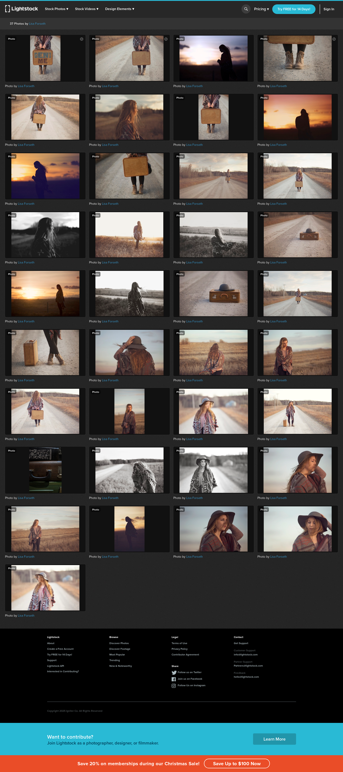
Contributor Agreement (185, 654)
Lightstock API (55, 666)
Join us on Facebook (190, 679)
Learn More (275, 739)
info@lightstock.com (246, 654)
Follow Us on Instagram (191, 685)
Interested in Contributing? (63, 671)
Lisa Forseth (37, 23)
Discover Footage (119, 649)
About (50, 643)
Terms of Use (179, 643)
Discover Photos (119, 643)
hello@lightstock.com (246, 677)
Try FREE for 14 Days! (294, 9)
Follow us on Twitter (190, 672)
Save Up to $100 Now (237, 763)
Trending (114, 660)
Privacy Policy (180, 649)
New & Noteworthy (120, 666)
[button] (56, 9)
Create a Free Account (60, 649)
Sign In (329, 9)
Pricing (261, 9)
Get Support (241, 643)
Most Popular (117, 654)
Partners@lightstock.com (248, 665)
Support (52, 660)
